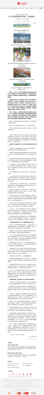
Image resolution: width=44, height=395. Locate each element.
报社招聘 (13, 380)
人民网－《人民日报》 (26, 21)
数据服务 (27, 380)
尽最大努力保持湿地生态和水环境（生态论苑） (15, 363)
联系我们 (39, 380)
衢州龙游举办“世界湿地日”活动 (12, 365)
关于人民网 (9, 380)
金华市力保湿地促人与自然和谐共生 (27, 363)
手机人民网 (16, 375)
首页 (1, 8)
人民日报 (9, 375)
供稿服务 (24, 380)
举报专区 (23, 8)
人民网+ (12, 375)
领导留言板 (19, 375)
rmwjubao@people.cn (33, 383)
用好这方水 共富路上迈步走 (13, 344)
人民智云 (26, 375)
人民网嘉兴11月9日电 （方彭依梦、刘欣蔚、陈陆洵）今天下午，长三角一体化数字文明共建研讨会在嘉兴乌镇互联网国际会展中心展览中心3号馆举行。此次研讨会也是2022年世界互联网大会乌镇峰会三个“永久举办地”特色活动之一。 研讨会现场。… (22, 355)
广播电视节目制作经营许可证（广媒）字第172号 (32, 385)
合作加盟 (22, 380)
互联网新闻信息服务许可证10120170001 (10, 385)
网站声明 (30, 380)
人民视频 (23, 375)
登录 (41, 8)
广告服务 (19, 380)
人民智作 (30, 375)
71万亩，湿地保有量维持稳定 (26, 365)
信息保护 (36, 380)
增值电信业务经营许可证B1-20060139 (21, 385)
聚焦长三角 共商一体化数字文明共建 (15, 353)
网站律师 (33, 380)
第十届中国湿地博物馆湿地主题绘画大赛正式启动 (15, 367)
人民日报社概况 (6, 380)
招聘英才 (16, 380)
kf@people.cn (14, 383)
